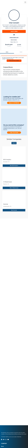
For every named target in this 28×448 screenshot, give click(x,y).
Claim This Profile (14, 132)
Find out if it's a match (14, 60)
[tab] (6, 2)
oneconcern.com (14, 37)
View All (14, 143)
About (2, 446)
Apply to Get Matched (14, 102)
